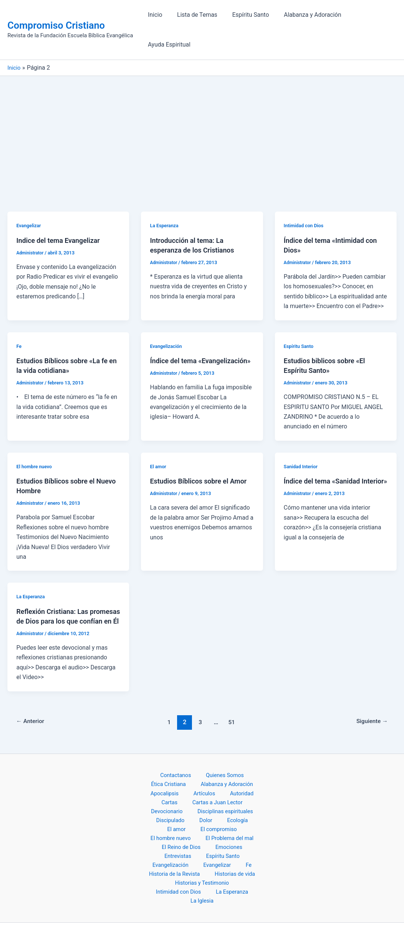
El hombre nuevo (35, 438)
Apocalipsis (159, 777)
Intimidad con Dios (305, 198)
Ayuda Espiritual (369, 15)
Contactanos (177, 757)
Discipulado (235, 797)
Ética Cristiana (170, 767)
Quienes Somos (220, 757)
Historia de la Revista (226, 846)
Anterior (32, 703)
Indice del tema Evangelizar (62, 212)
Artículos (193, 777)
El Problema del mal (227, 816)
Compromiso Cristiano (56, 11)
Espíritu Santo (248, 15)
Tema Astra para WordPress (297, 916)
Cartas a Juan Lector (181, 786)
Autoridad (223, 777)
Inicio (159, 15)
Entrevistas (244, 826)
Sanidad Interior (302, 438)
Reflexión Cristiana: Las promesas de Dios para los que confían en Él (67, 593)
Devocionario (232, 786)
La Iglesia (203, 875)
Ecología (176, 806)
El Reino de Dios (166, 826)
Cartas (251, 777)
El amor (159, 438)
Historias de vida (169, 855)
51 (232, 703)
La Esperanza (165, 198)
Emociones (208, 826)
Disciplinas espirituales (183, 797)
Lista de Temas (198, 15)
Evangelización (167, 318)
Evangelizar (29, 198)
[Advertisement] (202, 104)
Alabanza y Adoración (307, 15)
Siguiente (370, 703)
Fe (19, 318)
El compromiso (239, 806)
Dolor (152, 806)
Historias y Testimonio (227, 855)
